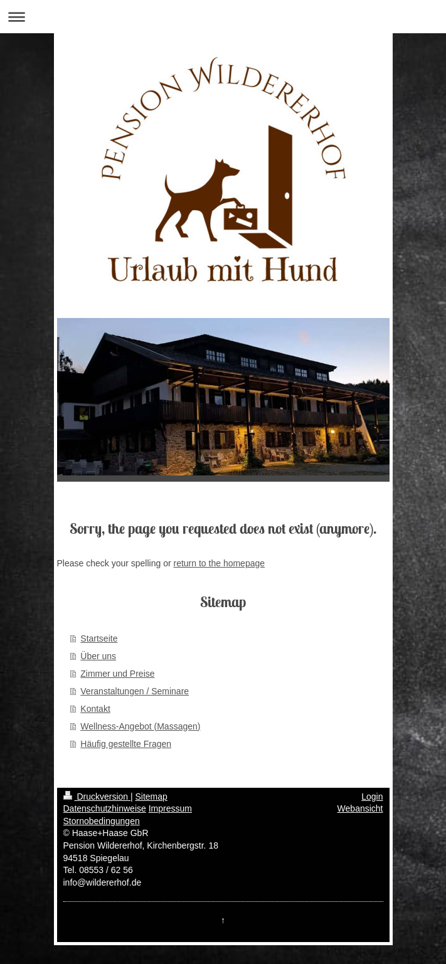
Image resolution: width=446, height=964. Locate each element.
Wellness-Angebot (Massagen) (140, 726)
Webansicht (360, 808)
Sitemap (151, 797)
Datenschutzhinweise (104, 808)
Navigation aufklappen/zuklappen (223, 16)
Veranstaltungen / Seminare (134, 691)
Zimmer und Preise (117, 674)
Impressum (170, 808)
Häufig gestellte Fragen (125, 744)
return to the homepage (219, 563)
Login (372, 797)
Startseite (98, 638)
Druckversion (96, 797)
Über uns (98, 656)
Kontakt (95, 709)
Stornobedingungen (101, 821)
